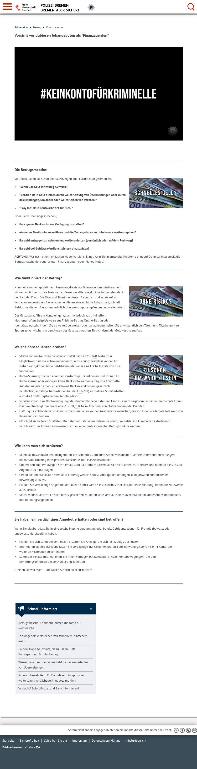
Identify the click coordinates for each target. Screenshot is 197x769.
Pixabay (30, 747)
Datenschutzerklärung (106, 741)
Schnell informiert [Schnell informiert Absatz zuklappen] (42, 608)
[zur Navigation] (7, 6)
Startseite (8, 741)
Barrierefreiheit (29, 741)
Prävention (23, 27)
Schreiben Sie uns (55, 741)
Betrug (38, 27)
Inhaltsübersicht (135, 741)
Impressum (79, 741)
